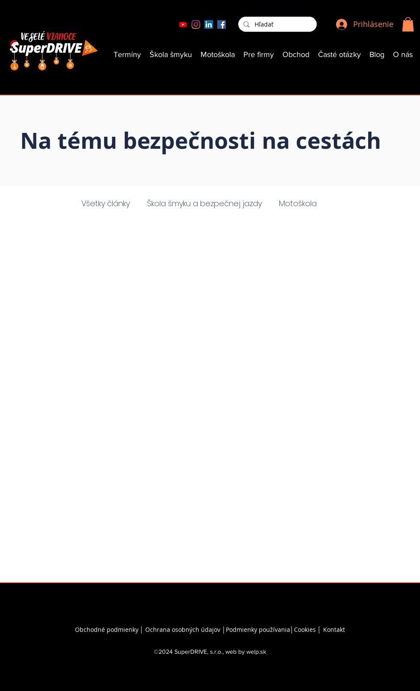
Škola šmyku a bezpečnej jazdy (204, 203)
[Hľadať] (277, 24)
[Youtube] (183, 24)
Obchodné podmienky (106, 629)
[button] (408, 24)
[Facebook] (221, 24)
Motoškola (298, 203)
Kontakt (334, 629)
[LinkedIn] (208, 24)
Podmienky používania (258, 629)
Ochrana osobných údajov (182, 629)
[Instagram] (196, 24)
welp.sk (256, 651)
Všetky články (105, 203)
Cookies (306, 629)
